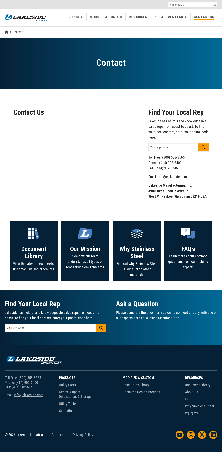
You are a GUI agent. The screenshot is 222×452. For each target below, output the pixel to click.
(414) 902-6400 (27, 382)
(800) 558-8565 (30, 378)
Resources (138, 17)
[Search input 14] (190, 4)
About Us (191, 392)
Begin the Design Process (141, 392)
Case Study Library (136, 385)
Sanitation (66, 411)
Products (74, 17)
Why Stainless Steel (136, 272)
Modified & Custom (106, 17)
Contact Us (204, 17)
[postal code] (173, 147)
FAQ (188, 399)
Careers (57, 435)
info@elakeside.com (28, 395)
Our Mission (85, 267)
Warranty (191, 413)
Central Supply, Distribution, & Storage (75, 394)
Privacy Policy (83, 435)
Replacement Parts (170, 17)
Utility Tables (68, 404)
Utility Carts (67, 385)
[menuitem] (75, 17)
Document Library (33, 270)
